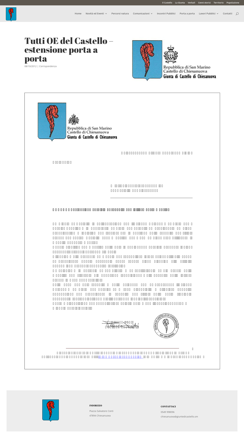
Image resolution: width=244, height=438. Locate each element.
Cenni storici (204, 3)
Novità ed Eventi (95, 13)
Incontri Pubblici (166, 13)
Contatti (227, 13)
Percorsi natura (120, 13)
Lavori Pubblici (207, 13)
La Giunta (180, 3)
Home (78, 13)
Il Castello (167, 3)
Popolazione (233, 3)
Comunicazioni (141, 13)
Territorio (219, 3)
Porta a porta (187, 13)
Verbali (191, 3)
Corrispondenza (48, 66)
